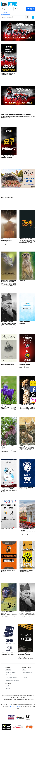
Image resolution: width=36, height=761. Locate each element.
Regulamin (8, 670)
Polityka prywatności (11, 678)
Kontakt (25, 675)
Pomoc (25, 678)
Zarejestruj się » (4, 12)
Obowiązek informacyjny (12, 680)
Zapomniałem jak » (5, 14)
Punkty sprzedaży (10, 672)
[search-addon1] (13, 17)
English (8, 688)
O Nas (24, 670)
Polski (7, 686)
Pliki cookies (9, 675)
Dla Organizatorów (28, 672)
